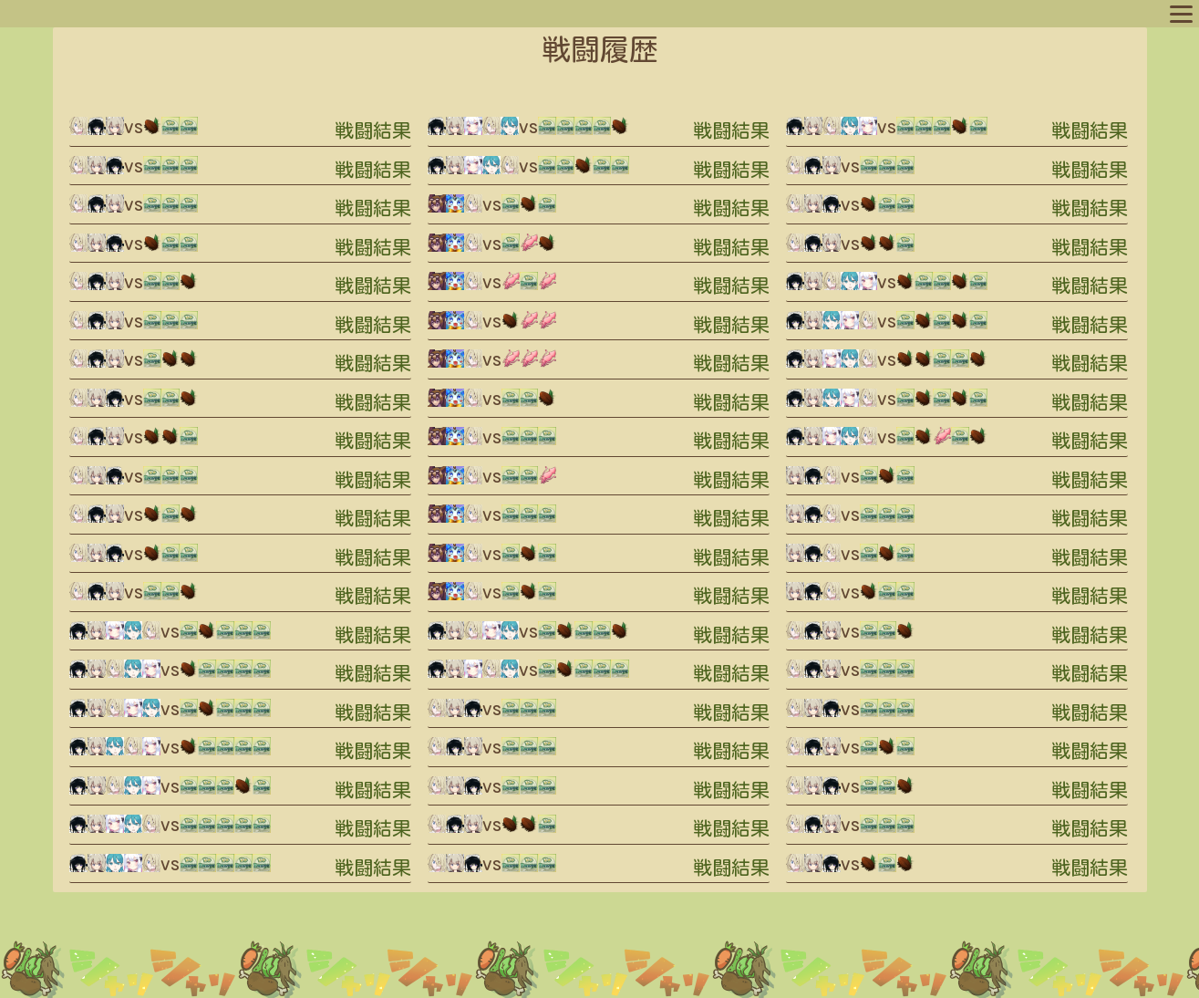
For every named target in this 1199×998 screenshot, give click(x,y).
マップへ (47, 12)
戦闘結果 (373, 130)
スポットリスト (309, 12)
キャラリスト (213, 12)
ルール (386, 12)
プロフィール (124, 12)
